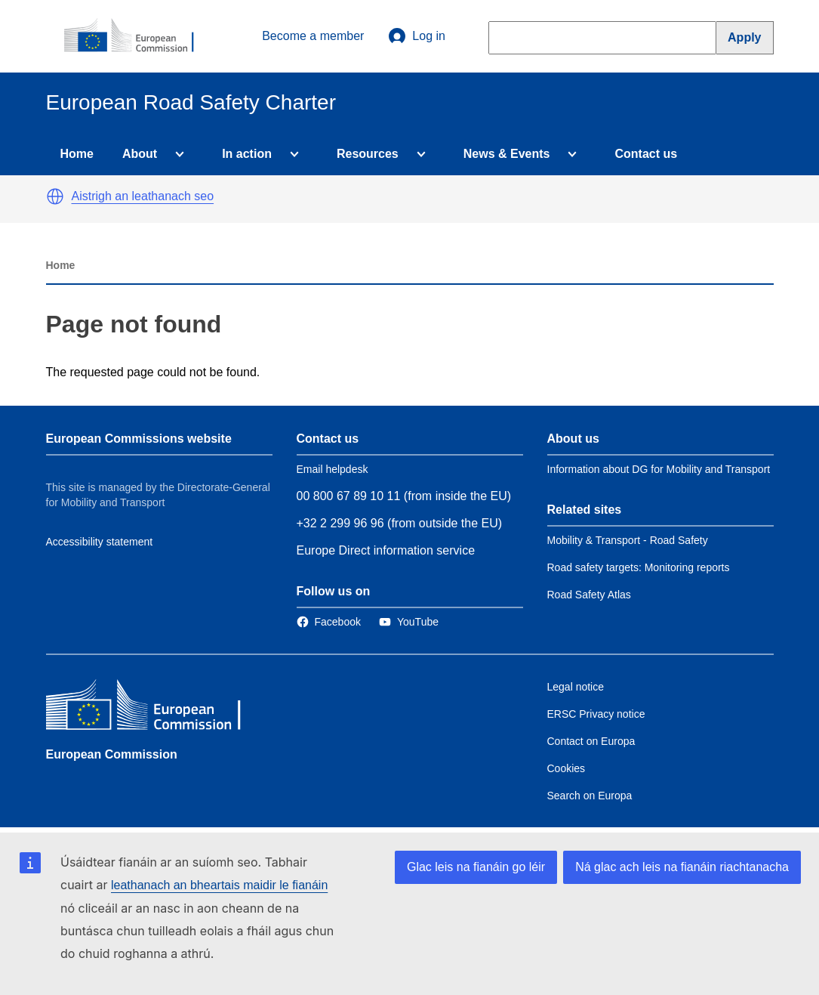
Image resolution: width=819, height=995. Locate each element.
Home (77, 153)
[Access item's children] (176, 154)
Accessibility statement (99, 542)
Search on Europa (590, 796)
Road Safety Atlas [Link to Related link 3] (589, 595)
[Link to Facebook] (329, 621)
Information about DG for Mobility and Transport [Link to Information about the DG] (659, 469)
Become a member (313, 35)
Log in (416, 36)
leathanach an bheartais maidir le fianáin (219, 885)
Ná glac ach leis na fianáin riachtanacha (682, 867)
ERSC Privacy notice (596, 714)
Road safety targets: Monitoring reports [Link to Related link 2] (638, 567)
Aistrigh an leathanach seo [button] (143, 196)
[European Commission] (137, 36)
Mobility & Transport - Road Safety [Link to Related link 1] (627, 540)
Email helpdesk (332, 469)
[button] (55, 196)
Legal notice (576, 687)
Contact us (645, 153)
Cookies (566, 768)
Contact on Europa (591, 741)
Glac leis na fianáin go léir (476, 867)
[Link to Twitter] (409, 621)
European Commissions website (139, 438)
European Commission (111, 754)
